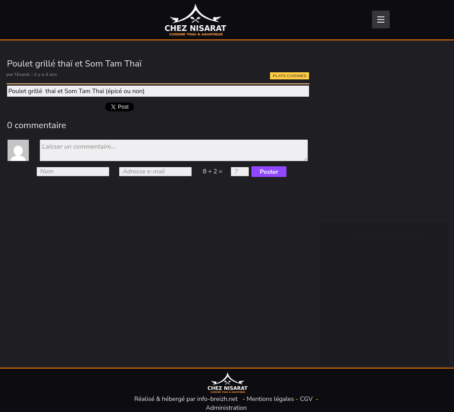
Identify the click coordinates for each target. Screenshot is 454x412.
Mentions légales (270, 399)
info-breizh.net (217, 399)
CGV (306, 399)
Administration (226, 408)
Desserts (353, 179)
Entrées (351, 138)
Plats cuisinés (361, 158)
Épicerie (351, 117)
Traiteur (351, 199)
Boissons (353, 97)
